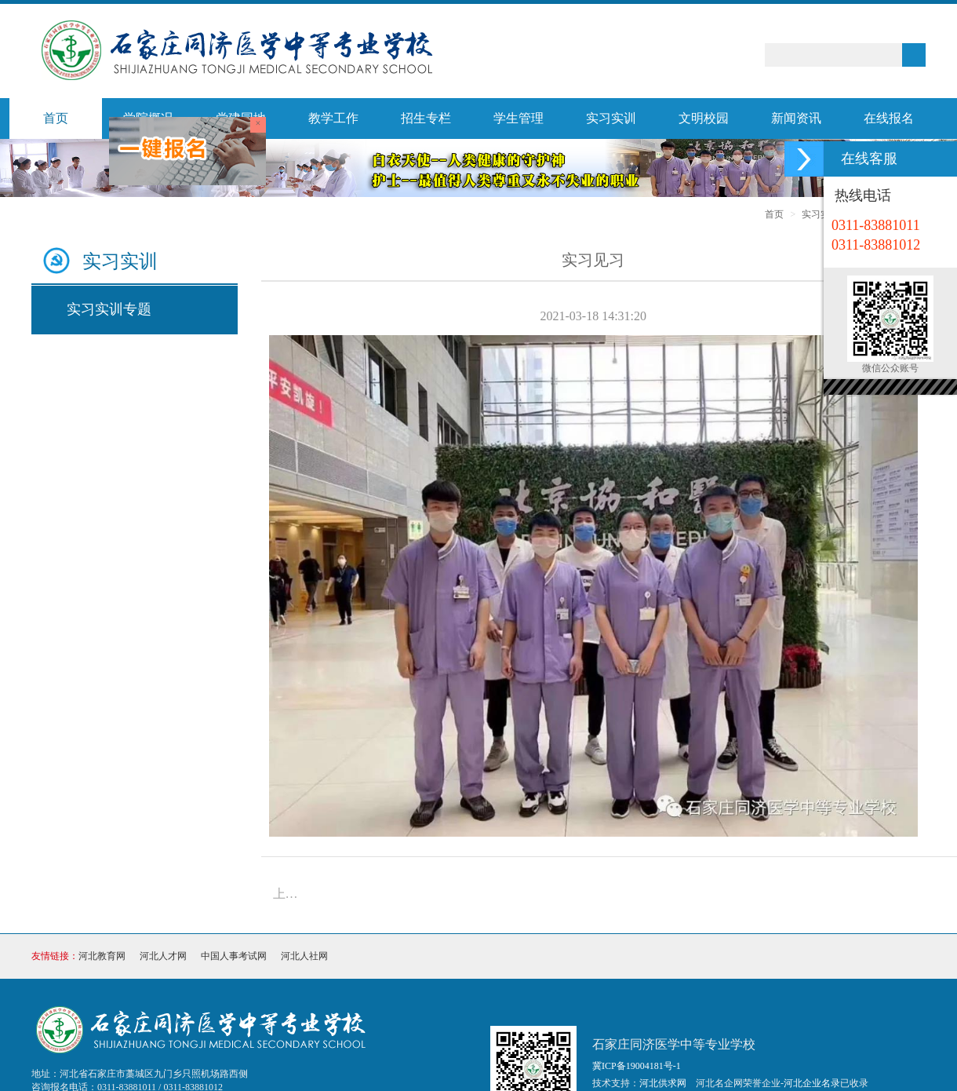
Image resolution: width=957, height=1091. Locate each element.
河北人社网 (304, 956)
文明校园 (704, 118)
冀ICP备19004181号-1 (636, 1065)
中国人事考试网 (234, 956)
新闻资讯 (796, 118)
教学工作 (333, 118)
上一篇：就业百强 (290, 893)
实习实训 (611, 118)
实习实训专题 (109, 309)
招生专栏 (426, 118)
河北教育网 (102, 956)
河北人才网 (163, 956)
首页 (55, 118)
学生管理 (518, 118)
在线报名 (889, 118)
